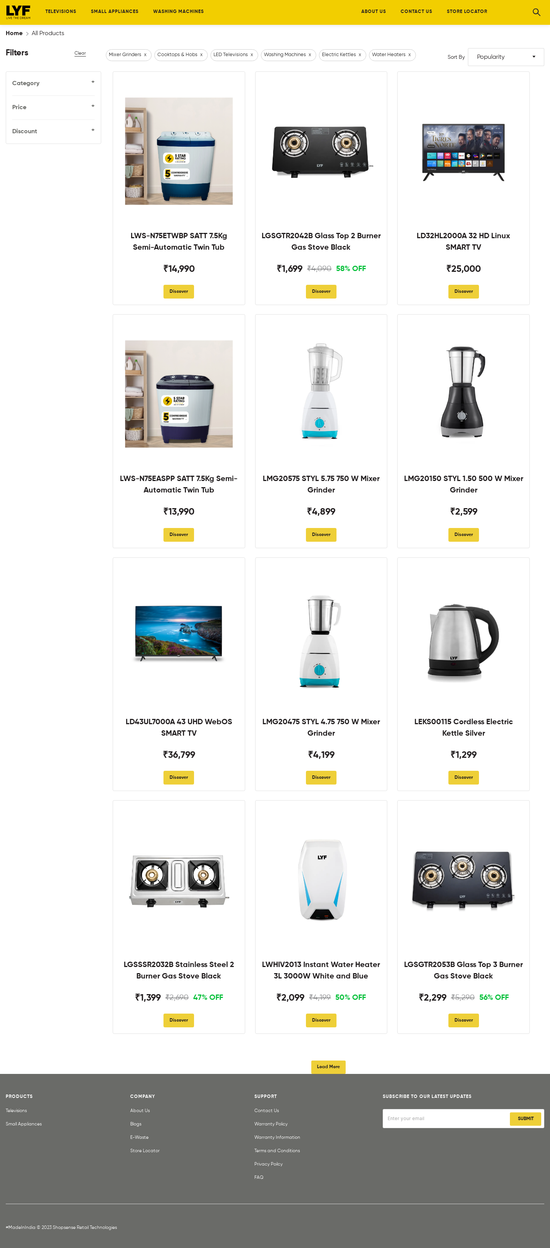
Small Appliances (24, 1124)
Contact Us (266, 1111)
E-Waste (139, 1137)
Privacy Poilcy (268, 1164)
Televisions (16, 1111)
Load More (328, 1067)
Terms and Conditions (277, 1151)
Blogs (135, 1124)
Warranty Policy (271, 1124)
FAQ (259, 1177)
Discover (179, 291)
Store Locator (145, 1151)
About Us (140, 1111)
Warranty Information (277, 1137)
